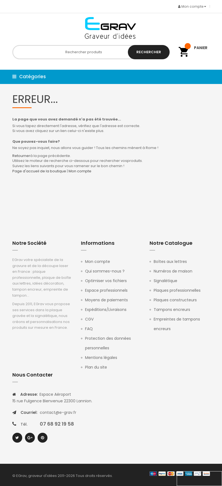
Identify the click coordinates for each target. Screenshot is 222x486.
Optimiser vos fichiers (106, 280)
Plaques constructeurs (175, 300)
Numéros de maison (173, 271)
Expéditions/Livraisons (106, 309)
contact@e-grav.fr (58, 412)
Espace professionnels (106, 290)
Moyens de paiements (106, 300)
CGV (89, 319)
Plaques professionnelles (177, 290)
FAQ (89, 329)
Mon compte (80, 171)
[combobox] (91, 52)
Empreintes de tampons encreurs (177, 324)
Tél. (24, 424)
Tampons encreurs (172, 309)
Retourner (21, 155)
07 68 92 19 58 (57, 423)
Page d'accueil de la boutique (39, 171)
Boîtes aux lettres (170, 261)
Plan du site (96, 367)
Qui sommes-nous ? (105, 271)
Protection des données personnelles (108, 343)
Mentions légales (101, 357)
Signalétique (165, 280)
